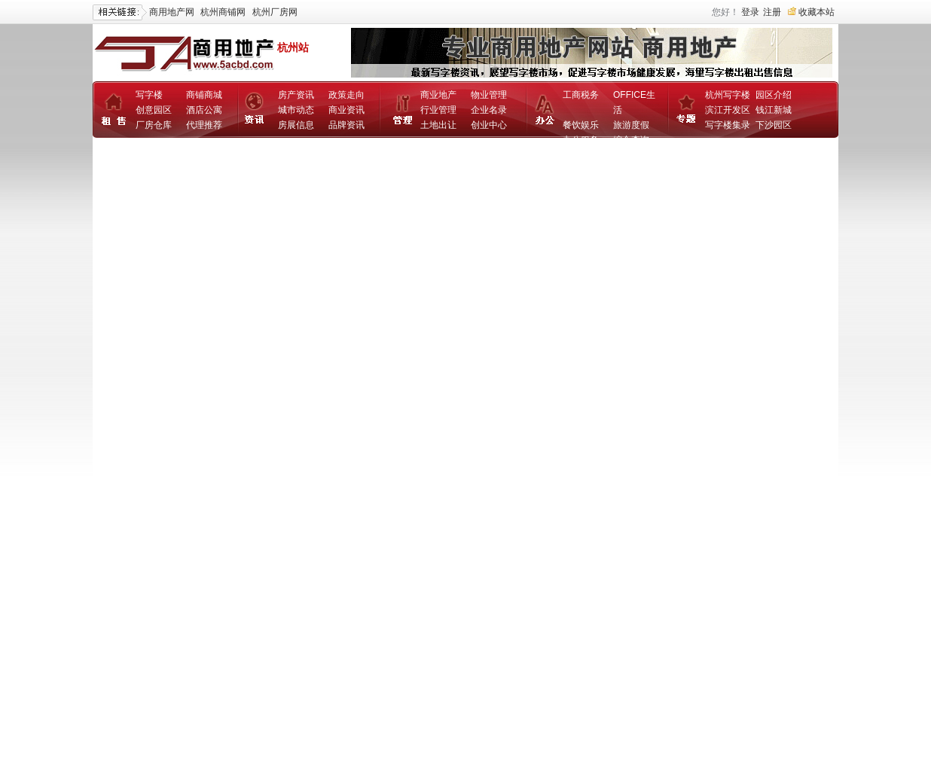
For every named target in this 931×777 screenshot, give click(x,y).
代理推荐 (204, 125)
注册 (772, 12)
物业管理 (489, 95)
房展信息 (296, 125)
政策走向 (346, 95)
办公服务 (581, 140)
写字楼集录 (727, 125)
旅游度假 (631, 125)
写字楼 (149, 95)
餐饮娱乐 (581, 125)
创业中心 (489, 125)
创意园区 (154, 110)
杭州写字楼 (727, 95)
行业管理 (438, 110)
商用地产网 (171, 12)
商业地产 (438, 95)
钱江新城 (773, 110)
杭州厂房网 (275, 12)
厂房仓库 (154, 125)
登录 (750, 12)
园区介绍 (773, 95)
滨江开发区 (727, 110)
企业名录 (489, 110)
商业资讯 (346, 110)
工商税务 (581, 95)
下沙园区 (773, 125)
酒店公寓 (204, 110)
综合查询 (631, 140)
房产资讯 (296, 95)
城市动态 (296, 110)
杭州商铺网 (223, 12)
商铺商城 (204, 95)
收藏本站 (816, 12)
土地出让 (438, 125)
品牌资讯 (346, 125)
